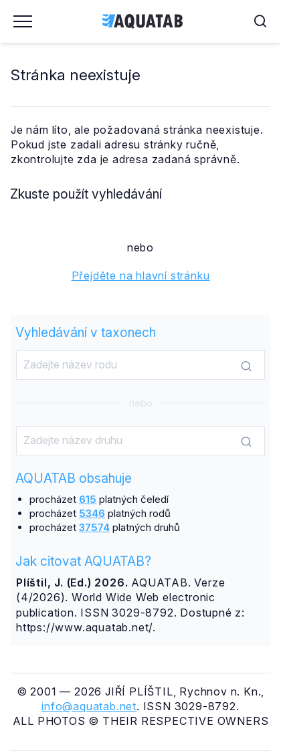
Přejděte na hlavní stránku (141, 275)
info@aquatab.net (88, 706)
